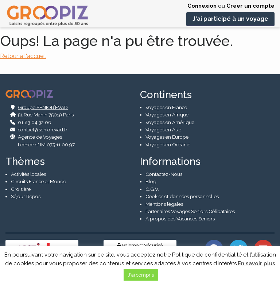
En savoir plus (256, 263)
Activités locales (28, 174)
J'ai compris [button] (141, 275)
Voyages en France (166, 107)
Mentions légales (164, 204)
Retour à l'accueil (23, 56)
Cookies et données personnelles (182, 196)
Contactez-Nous (163, 174)
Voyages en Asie (163, 129)
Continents (166, 94)
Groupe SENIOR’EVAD (43, 107)
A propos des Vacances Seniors (180, 218)
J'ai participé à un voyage (230, 18)
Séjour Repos (25, 196)
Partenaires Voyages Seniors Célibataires (190, 211)
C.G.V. (152, 189)
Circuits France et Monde (38, 181)
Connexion (202, 6)
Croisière (21, 189)
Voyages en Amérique (169, 122)
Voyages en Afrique (166, 114)
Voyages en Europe (166, 137)
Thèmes (25, 161)
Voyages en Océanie (167, 144)
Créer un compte (250, 6)
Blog (150, 181)
